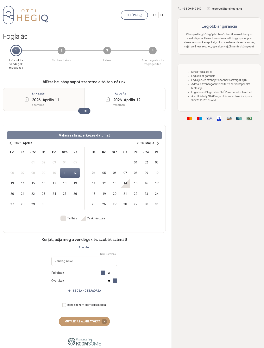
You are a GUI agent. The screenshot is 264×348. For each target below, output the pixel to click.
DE (162, 15)
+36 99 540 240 (191, 8)
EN (154, 15)
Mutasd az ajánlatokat (86, 318)
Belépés (136, 15)
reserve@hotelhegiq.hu (227, 8)
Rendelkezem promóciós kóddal (86, 301)
